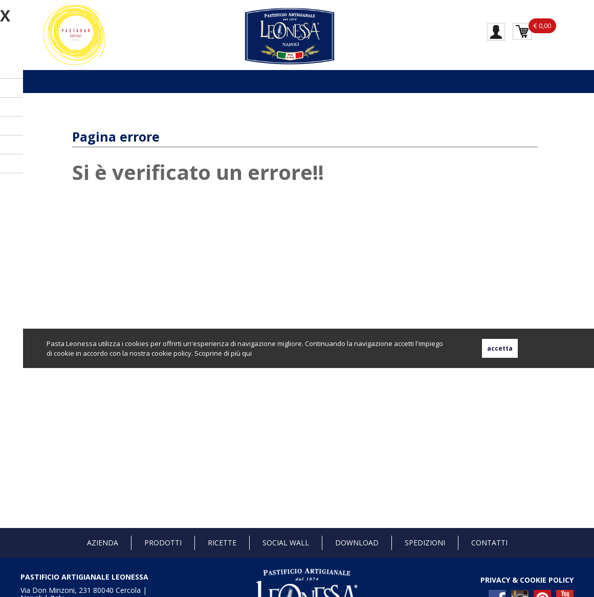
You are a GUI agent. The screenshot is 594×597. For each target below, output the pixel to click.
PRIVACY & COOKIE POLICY (527, 580)
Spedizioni (425, 542)
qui (247, 353)
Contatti (489, 542)
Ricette (222, 542)
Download (357, 542)
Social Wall (285, 542)
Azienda (102, 542)
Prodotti (163, 542)
